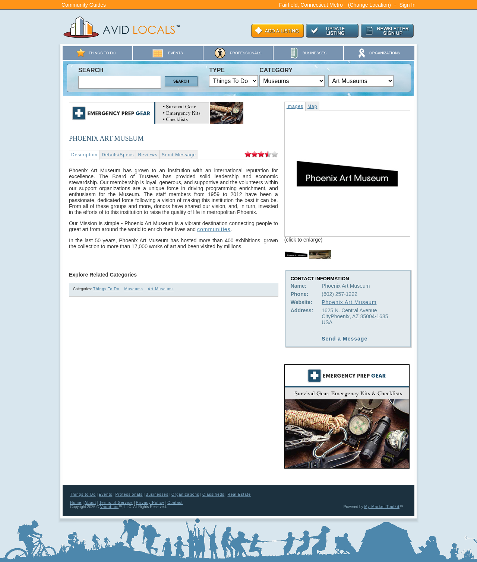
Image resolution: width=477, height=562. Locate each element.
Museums (133, 289)
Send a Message (344, 339)
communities (214, 229)
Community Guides (83, 5)
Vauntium (109, 507)
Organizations (185, 494)
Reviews (147, 154)
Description (84, 154)
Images (295, 106)
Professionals (129, 494)
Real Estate (239, 494)
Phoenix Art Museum (349, 302)
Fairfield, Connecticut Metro (311, 5)
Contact (175, 503)
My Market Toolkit (381, 507)
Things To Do (106, 289)
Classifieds (213, 494)
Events (106, 494)
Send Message (179, 154)
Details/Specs (118, 154)
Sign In (407, 5)
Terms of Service (116, 503)
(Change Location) (369, 5)
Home (76, 503)
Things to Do (83, 494)
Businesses (157, 494)
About (90, 503)
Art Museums (161, 289)
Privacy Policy (150, 503)
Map (312, 106)
